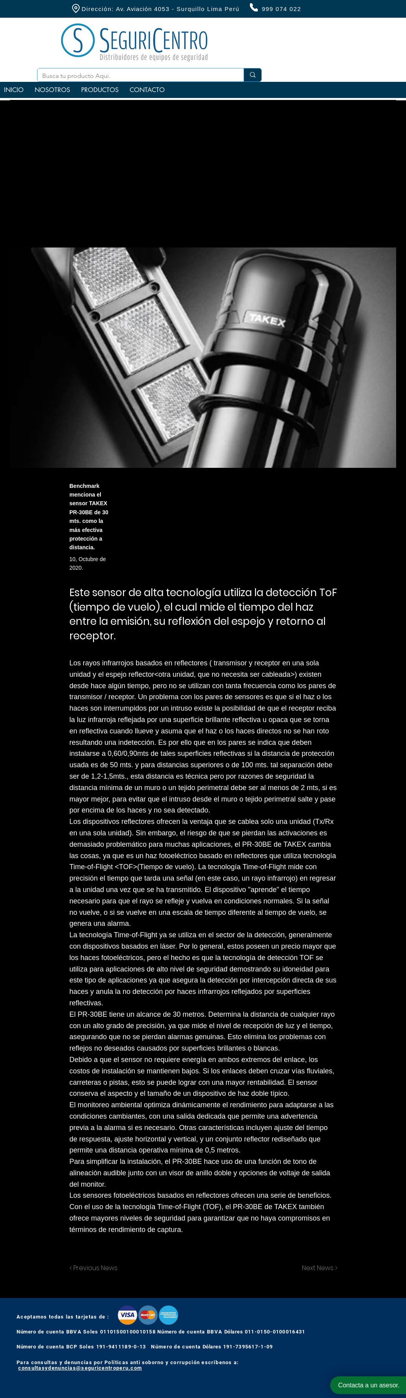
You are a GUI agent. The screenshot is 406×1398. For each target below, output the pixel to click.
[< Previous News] (95, 1268)
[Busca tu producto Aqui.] (134, 75)
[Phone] (254, 7)
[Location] (76, 8)
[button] (100, 90)
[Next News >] (317, 1268)
